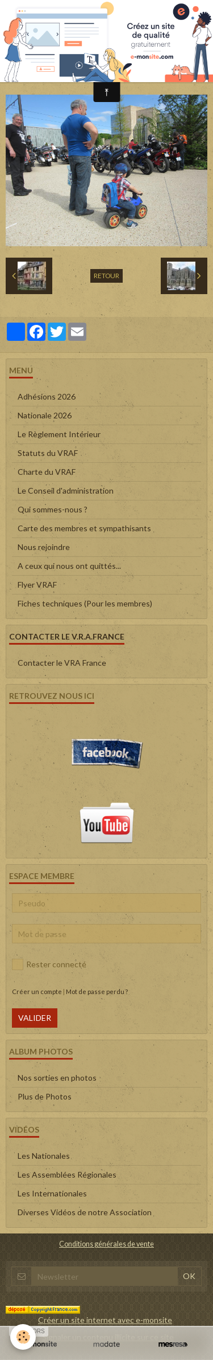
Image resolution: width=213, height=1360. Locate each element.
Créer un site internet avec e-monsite (105, 1320)
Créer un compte (37, 991)
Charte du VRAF (47, 472)
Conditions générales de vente (106, 1244)
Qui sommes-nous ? (52, 509)
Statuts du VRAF (48, 453)
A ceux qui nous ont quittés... (69, 566)
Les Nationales (44, 1156)
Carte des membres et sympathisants (84, 528)
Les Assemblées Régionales (67, 1174)
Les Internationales (52, 1193)
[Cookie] (23, 1337)
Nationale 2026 (45, 415)
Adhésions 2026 (47, 396)
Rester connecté (49, 964)
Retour (106, 275)
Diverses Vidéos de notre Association (85, 1212)
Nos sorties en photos (57, 1077)
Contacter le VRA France (62, 662)
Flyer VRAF (37, 584)
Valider (34, 1018)
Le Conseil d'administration (66, 490)
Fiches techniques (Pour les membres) (85, 603)
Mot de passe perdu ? (97, 991)
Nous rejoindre (44, 547)
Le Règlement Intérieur (59, 434)
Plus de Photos (45, 1096)
